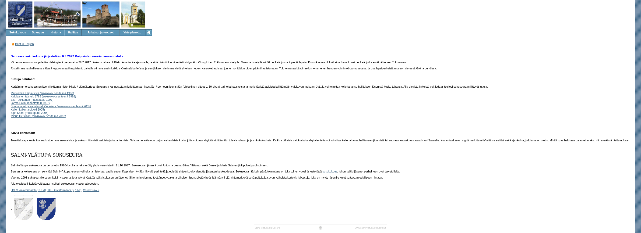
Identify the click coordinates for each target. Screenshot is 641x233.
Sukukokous (17, 32)
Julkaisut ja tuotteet (100, 32)
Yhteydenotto (132, 32)
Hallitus (73, 32)
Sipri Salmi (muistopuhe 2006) (29, 113)
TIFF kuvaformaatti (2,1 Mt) (64, 190)
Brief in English (24, 44)
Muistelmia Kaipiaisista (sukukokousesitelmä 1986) (42, 93)
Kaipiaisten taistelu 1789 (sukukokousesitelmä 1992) (43, 96)
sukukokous (329, 171)
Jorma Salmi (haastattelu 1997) (30, 103)
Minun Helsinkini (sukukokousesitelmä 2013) (38, 116)
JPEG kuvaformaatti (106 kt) (28, 190)
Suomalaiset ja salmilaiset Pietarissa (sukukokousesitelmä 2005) (51, 106)
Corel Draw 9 (91, 190)
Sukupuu (38, 32)
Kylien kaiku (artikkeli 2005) (28, 109)
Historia (56, 32)
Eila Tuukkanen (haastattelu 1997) (32, 99)
